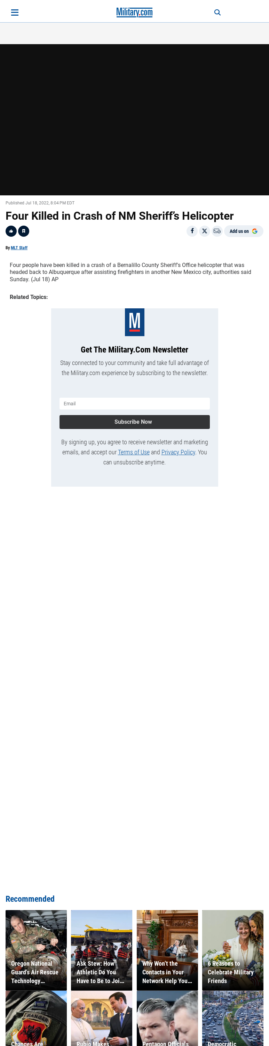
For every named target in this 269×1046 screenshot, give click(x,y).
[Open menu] (14, 12)
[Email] (217, 231)
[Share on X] (204, 231)
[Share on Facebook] (192, 231)
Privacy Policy (178, 452)
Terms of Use (134, 452)
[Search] (217, 12)
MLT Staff (19, 247)
